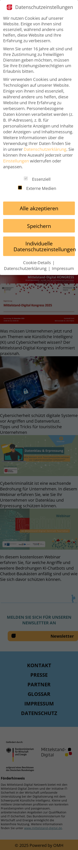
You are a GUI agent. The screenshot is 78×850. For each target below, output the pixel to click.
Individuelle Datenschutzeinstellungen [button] (44, 245)
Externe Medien (37, 188)
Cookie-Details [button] (37, 262)
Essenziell (37, 179)
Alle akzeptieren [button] (39, 207)
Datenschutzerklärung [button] (26, 268)
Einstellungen (16, 160)
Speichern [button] (39, 225)
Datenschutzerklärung (45, 149)
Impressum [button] (63, 268)
